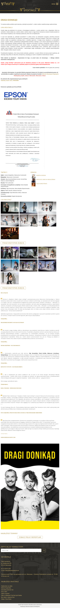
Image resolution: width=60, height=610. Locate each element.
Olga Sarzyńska (41, 184)
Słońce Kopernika (6, 589)
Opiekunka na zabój (6, 588)
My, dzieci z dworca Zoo (7, 599)
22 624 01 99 (6, 570)
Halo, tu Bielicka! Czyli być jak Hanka (11, 597)
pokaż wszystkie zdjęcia (13, 244)
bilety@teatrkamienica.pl (12, 572)
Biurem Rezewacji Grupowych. (51, 75)
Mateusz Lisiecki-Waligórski (45, 180)
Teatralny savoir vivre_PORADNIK (10, 81)
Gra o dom (4, 593)
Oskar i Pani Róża (6, 601)
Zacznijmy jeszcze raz (7, 591)
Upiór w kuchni (5, 595)
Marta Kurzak (41, 176)
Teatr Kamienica (25, 606)
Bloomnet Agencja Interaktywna (33, 608)
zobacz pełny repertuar (30, 539)
